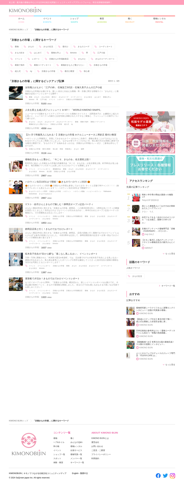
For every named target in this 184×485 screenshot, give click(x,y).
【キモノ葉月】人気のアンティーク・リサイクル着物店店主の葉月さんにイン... (158, 242)
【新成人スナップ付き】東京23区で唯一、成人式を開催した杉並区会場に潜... (154, 320)
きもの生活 (48, 46)
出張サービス (76, 450)
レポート (36, 59)
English (75, 473)
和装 (61, 149)
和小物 (56, 446)
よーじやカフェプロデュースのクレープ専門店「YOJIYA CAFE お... (155, 354)
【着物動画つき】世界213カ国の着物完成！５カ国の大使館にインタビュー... (155, 343)
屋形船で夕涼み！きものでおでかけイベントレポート (52, 278)
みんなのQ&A (76, 442)
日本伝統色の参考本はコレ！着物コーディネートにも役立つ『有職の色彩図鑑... (155, 331)
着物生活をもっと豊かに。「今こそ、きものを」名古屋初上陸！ (58, 159)
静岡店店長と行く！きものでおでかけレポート (49, 229)
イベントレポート (43, 169)
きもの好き (20, 53)
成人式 (18, 71)
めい (144, 223)
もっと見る (170, 253)
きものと (82, 59)
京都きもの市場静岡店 (74, 241)
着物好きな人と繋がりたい (72, 65)
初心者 (87, 71)
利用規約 (95, 458)
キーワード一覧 (168, 286)
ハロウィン (67, 191)
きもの (31, 46)
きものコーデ (83, 46)
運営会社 (95, 442)
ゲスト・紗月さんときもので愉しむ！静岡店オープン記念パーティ (59, 204)
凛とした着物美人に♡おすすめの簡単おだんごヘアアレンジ (158, 207)
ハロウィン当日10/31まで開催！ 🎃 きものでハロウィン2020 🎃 (58, 181)
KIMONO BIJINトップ (18, 29)
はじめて (38, 53)
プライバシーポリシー (101, 454)
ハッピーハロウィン (94, 191)
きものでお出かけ (45, 194)
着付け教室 (69, 71)
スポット (57, 458)
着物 (17, 46)
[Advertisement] (150, 58)
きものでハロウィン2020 (38, 191)
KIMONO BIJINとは (100, 438)
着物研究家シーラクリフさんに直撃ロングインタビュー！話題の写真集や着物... (155, 309)
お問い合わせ (97, 446)
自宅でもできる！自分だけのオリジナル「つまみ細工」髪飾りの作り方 (158, 218)
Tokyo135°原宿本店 (150, 200)
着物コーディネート (42, 65)
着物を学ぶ (56, 53)
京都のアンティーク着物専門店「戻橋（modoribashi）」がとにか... (158, 230)
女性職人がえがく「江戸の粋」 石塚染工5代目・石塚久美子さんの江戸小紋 (63, 87)
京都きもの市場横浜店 (74, 216)
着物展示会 (57, 169)
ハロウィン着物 (79, 191)
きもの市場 (71, 171)
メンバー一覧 (76, 458)
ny (31, 71)
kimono (73, 53)
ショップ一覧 (59, 454)
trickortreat (33, 194)
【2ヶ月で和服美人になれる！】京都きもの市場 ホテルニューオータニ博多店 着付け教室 (70, 134)
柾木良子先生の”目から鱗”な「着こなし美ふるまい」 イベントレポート (61, 253)
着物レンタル (76, 446)
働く (72, 438)
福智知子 (149, 248)
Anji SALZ (149, 234)
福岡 (82, 149)
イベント (19, 59)
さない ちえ (147, 211)
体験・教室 (58, 462)
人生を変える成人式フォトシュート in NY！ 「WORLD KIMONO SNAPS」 (63, 110)
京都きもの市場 (100, 65)
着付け (65, 46)
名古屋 (49, 171)
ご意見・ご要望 (98, 450)
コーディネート (105, 46)
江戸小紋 (101, 53)
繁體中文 (84, 473)
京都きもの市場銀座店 (59, 59)
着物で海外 (20, 65)
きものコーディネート (105, 59)
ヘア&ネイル (58, 442)
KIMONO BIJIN (146, 313)
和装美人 (68, 149)
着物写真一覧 (76, 454)
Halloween (107, 191)
